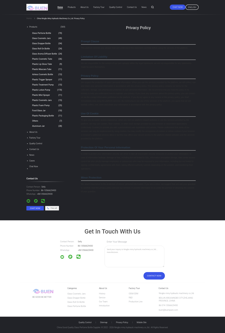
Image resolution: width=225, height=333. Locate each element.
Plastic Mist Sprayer (47, 95)
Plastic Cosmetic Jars (47, 100)
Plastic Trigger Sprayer (47, 79)
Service (102, 297)
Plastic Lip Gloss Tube (47, 64)
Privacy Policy (122, 322)
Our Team (103, 301)
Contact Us (132, 7)
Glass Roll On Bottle (47, 48)
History (102, 293)
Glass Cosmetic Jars (47, 38)
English (192, 7)
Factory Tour (98, 7)
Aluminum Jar (47, 126)
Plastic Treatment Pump (47, 84)
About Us (85, 7)
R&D (131, 297)
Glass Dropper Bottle (47, 43)
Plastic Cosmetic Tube (47, 59)
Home (60, 7)
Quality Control (115, 7)
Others (47, 121)
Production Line (135, 301)
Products (72, 7)
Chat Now (178, 7)
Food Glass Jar (47, 110)
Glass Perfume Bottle (47, 33)
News (144, 7)
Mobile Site (142, 322)
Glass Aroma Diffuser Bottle (47, 53)
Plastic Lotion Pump (47, 90)
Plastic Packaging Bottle (47, 115)
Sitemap (103, 322)
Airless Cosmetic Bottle (47, 74)
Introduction (104, 305)
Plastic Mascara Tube (47, 69)
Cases (32, 161)
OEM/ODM (133, 293)
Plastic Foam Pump (47, 105)
